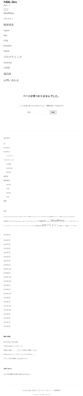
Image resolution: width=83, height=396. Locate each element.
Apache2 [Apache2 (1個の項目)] (6, 216)
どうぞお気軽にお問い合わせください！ (17, 374)
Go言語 (7, 68)
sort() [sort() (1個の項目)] (20, 221)
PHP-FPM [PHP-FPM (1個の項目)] (16, 221)
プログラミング (13, 57)
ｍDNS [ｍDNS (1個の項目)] (75, 225)
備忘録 (7, 73)
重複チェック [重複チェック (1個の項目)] (69, 225)
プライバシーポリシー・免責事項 (48, 390)
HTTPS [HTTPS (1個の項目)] (43, 216)
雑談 (5, 201)
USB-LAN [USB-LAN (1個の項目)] (32, 221)
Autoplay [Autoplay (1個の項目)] (16, 216)
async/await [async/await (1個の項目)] (10, 216)
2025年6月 (7, 256)
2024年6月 (7, 273)
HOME (25, 390)
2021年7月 (7, 322)
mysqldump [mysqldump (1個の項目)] (71, 216)
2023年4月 (7, 289)
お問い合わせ (11, 80)
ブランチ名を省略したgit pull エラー (16, 358)
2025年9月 (7, 248)
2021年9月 (7, 314)
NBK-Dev (10, 2)
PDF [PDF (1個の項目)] (10, 221)
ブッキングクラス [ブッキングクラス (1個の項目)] (25, 225)
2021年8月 (7, 318)
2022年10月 (7, 293)
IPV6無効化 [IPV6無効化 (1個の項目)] (51, 216)
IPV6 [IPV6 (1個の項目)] (46, 216)
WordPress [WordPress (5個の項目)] (57, 220)
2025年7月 (7, 252)
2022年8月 (7, 297)
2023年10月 (7, 281)
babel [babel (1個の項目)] (24, 216)
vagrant (6, 30)
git (4, 143)
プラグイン (8, 19)
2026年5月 (7, 240)
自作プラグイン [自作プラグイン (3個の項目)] (50, 225)
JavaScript (8, 63)
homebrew (8, 46)
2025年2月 (7, 265)
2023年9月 (7, 285)
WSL (6, 35)
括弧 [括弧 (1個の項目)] (40, 225)
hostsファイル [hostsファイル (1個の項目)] (37, 216)
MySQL (8, 172)
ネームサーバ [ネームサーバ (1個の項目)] (8, 225)
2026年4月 (7, 244)
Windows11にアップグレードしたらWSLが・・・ (20, 354)
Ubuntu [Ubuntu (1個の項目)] (28, 221)
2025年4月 (7, 261)
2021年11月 (7, 306)
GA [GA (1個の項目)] (32, 216)
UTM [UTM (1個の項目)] (36, 221)
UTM (6, 41)
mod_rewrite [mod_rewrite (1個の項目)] (66, 216)
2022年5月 (7, 302)
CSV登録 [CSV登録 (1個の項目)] (28, 216)
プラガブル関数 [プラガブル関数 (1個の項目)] (34, 225)
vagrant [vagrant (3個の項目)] (42, 220)
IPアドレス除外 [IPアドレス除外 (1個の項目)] (58, 216)
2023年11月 (7, 277)
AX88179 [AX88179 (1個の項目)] (21, 216)
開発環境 (9, 24)
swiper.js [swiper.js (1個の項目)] (24, 221)
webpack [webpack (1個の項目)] (48, 221)
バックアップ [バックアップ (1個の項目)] (16, 225)
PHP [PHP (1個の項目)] (12, 221)
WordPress (9, 13)
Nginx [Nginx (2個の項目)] (6, 221)
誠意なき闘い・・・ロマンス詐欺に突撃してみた (20, 350)
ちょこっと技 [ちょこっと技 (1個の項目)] (68, 221)
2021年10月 (7, 310)
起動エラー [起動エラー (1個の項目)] (62, 225)
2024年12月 (7, 269)
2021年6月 (7, 326)
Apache (7, 51)
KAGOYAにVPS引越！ (11, 342)
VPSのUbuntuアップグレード (13, 346)
